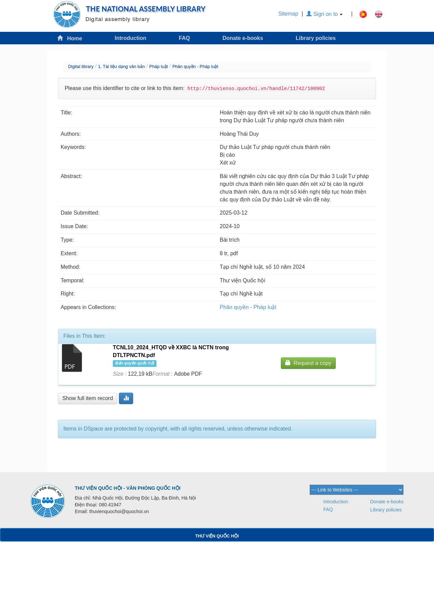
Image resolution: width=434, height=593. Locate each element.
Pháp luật (158, 66)
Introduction (130, 38)
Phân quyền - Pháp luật (195, 66)
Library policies (316, 38)
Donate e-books (243, 38)
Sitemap (288, 14)
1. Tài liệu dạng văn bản (121, 66)
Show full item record (87, 398)
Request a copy (308, 362)
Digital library (81, 66)
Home (69, 38)
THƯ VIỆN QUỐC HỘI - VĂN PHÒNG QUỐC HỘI (128, 488)
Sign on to (324, 14)
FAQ (184, 38)
